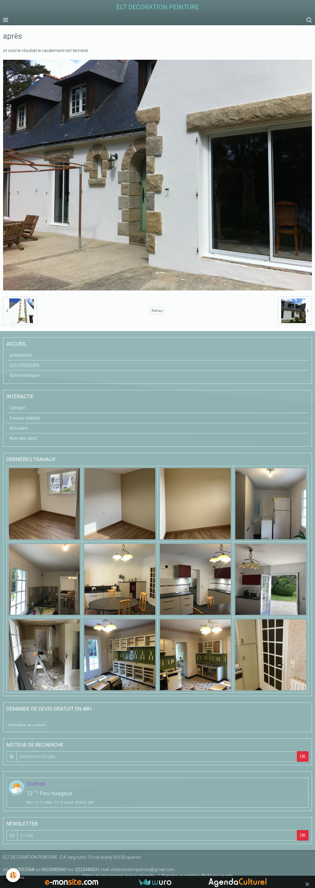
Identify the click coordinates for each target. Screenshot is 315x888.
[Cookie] (13, 875)
